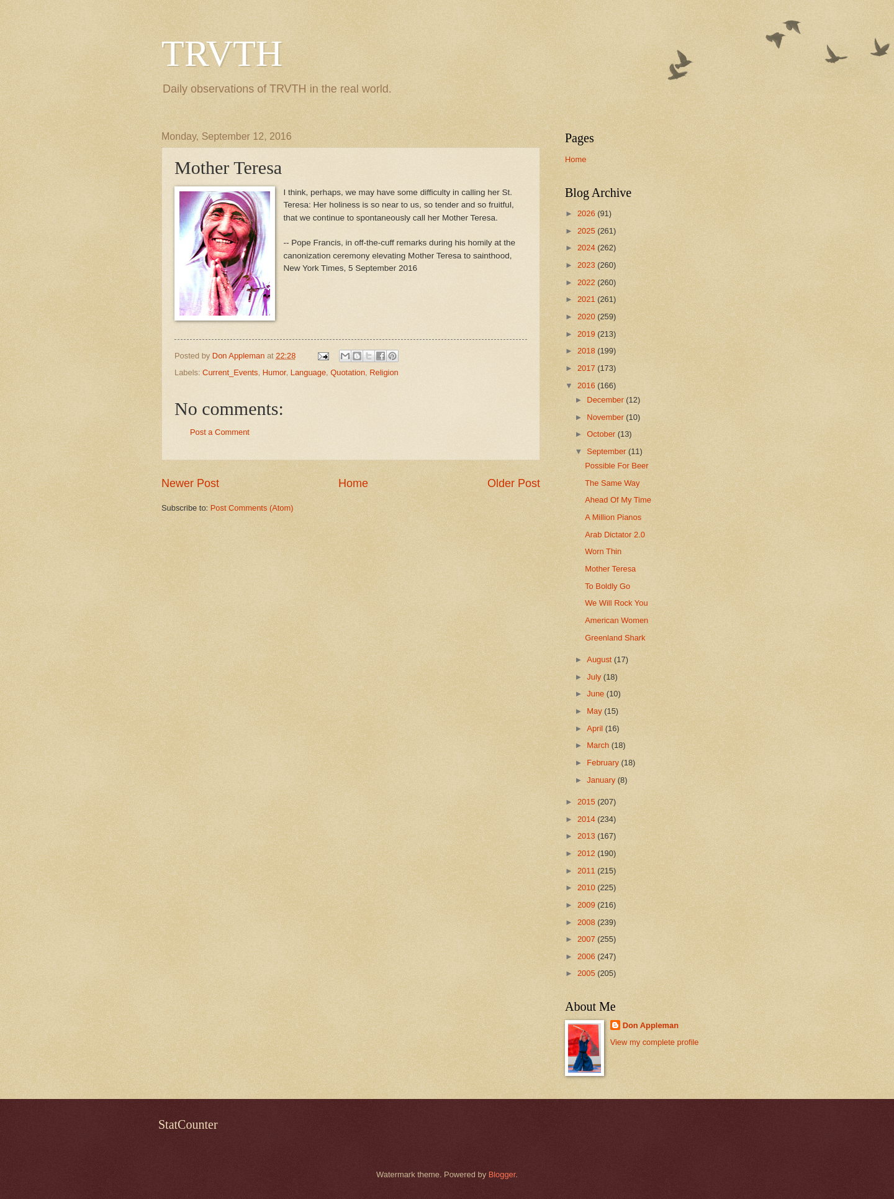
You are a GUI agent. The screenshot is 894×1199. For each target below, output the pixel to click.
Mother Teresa (610, 568)
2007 (587, 939)
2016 (587, 385)
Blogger (502, 1174)
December (606, 399)
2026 (587, 213)
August (600, 659)
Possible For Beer (616, 465)
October (602, 434)
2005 (587, 973)
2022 (587, 282)
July (595, 677)
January (602, 780)
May (595, 711)
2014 (587, 819)
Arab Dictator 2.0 (615, 534)
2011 (587, 870)
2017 (587, 368)
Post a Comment (220, 432)
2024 (587, 247)
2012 (587, 853)
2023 (587, 265)
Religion (384, 372)
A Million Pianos (613, 517)
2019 (587, 334)
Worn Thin (603, 551)
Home (353, 483)
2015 (587, 801)
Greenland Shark (615, 637)
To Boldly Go (607, 586)
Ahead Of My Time (618, 499)
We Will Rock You (616, 603)
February (604, 762)
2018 (587, 350)
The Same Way (612, 483)
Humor (274, 372)
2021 (587, 299)
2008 (587, 922)
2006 (587, 956)
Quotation (347, 372)
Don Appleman (651, 1025)
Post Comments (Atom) (252, 508)
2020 (587, 316)
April (596, 728)
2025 (587, 230)
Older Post (513, 483)
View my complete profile (654, 1042)
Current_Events (230, 372)
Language (308, 372)
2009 (587, 905)
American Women (616, 620)
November (606, 417)
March (599, 745)
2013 (587, 836)
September (607, 451)
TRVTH (221, 53)
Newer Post (190, 483)
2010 (587, 887)
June (597, 693)
